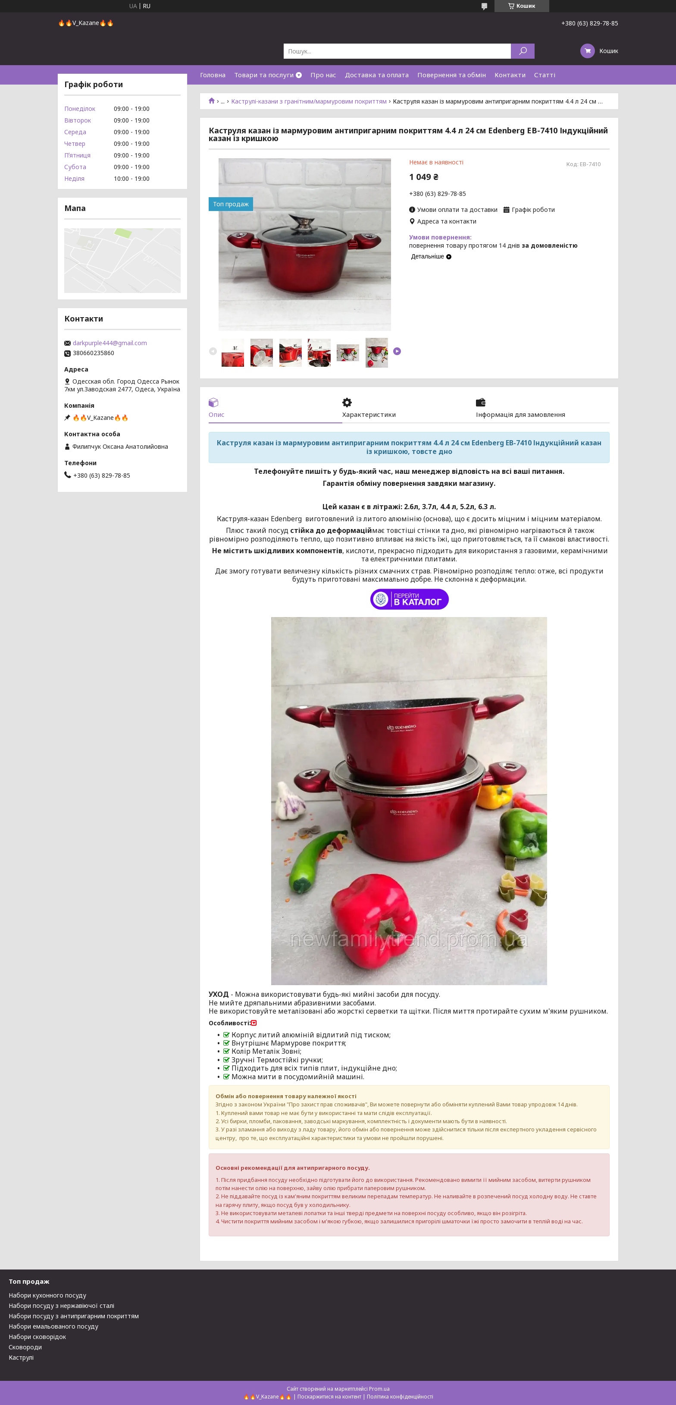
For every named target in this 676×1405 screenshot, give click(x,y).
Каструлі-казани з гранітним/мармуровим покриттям (309, 101)
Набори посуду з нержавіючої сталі (61, 1305)
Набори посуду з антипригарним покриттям (74, 1316)
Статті (544, 74)
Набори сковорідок (37, 1337)
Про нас (323, 74)
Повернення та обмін (451, 74)
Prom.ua (379, 1388)
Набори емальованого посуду (53, 1326)
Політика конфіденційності (400, 1396)
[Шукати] (523, 51)
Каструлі (21, 1357)
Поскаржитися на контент (329, 1396)
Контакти (510, 74)
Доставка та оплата (377, 74)
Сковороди (25, 1347)
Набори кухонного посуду (47, 1295)
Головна (212, 74)
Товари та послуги (264, 74)
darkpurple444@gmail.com (110, 343)
